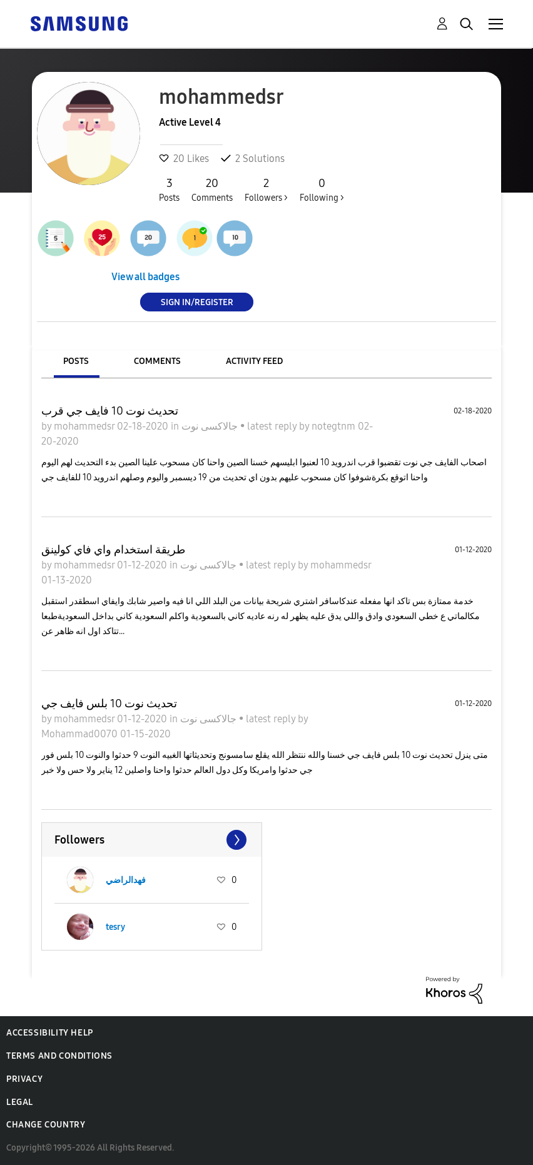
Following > (322, 189)
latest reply (273, 426)
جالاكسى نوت (210, 426)
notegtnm (335, 426)
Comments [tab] (157, 361)
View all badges (145, 277)
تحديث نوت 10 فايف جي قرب (109, 411)
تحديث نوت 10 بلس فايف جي (109, 703)
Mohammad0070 (80, 734)
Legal (19, 1102)
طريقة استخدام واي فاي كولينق (113, 550)
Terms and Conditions (59, 1056)
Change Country (45, 1124)
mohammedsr (85, 426)
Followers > (266, 189)
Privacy (24, 1079)
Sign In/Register (197, 301)
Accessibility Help (49, 1032)
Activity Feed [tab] (254, 361)
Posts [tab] (76, 361)
